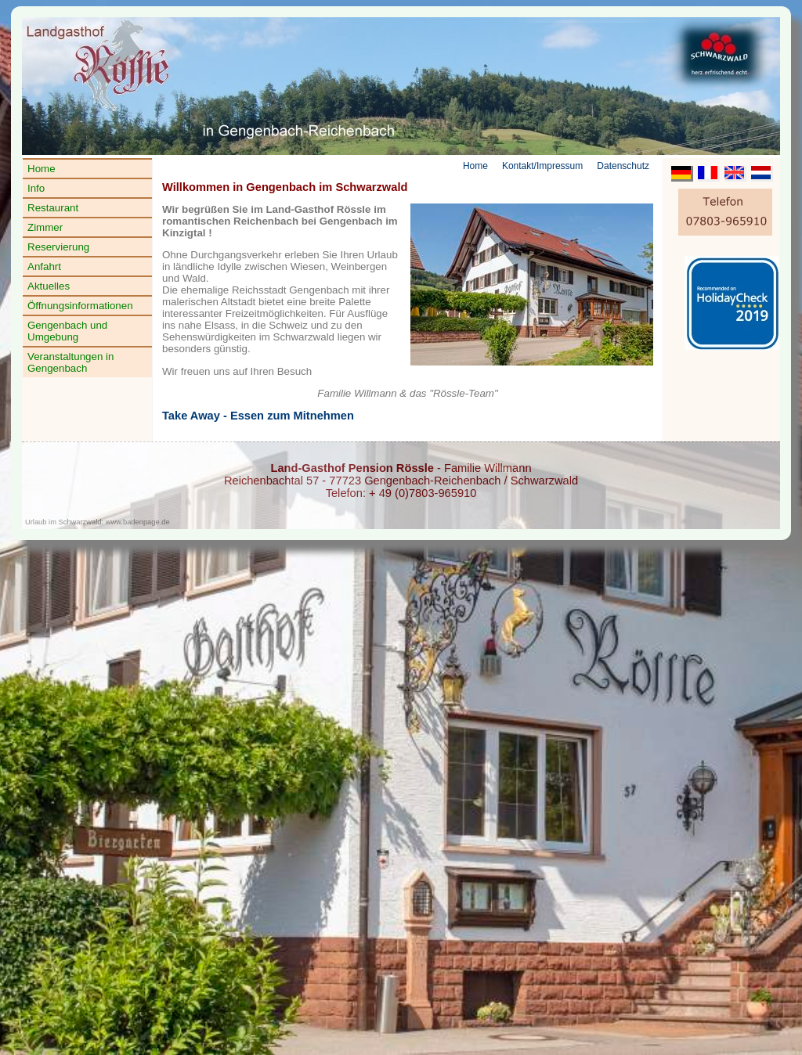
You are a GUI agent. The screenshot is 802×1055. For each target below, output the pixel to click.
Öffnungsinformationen (80, 305)
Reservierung (58, 247)
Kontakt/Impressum (542, 165)
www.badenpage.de (138, 522)
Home (41, 169)
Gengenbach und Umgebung (67, 331)
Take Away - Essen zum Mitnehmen (258, 415)
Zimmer (45, 227)
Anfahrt (44, 266)
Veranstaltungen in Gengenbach (70, 362)
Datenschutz (623, 165)
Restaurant (52, 208)
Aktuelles (48, 286)
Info (36, 188)
